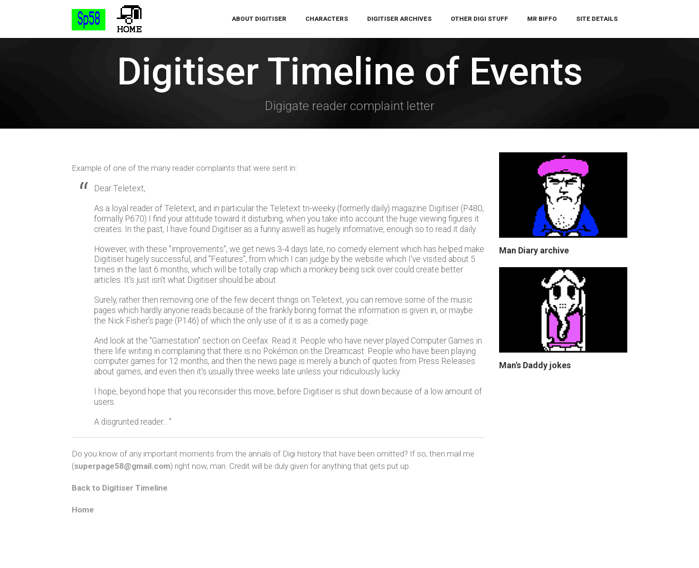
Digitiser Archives (399, 18)
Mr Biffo (542, 18)
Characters (326, 18)
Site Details (597, 18)
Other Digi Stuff (479, 18)
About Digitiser (259, 18)
